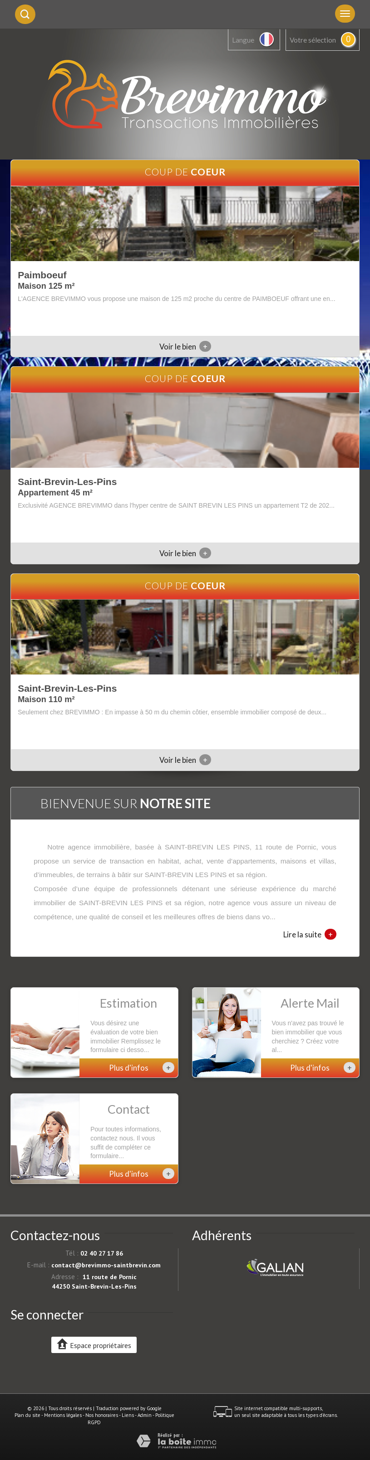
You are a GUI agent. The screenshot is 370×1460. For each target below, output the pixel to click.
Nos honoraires (101, 1415)
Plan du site (27, 1415)
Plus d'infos (141, 1067)
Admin (145, 1415)
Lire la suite (309, 934)
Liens (128, 1415)
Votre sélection (313, 40)
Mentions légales (63, 1415)
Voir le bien (185, 346)
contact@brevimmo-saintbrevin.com (106, 1265)
